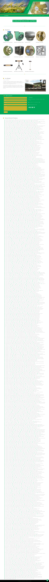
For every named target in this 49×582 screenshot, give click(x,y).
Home (32, 15)
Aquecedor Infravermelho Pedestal (19, 71)
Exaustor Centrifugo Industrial (19, 42)
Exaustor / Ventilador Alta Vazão (41, 56)
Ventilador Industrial (39, 42)
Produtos (39, 15)
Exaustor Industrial (6, 56)
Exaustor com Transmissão (7, 42)
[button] (3, 7)
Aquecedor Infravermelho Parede (8, 71)
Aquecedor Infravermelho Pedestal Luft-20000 (30, 71)
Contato (43, 15)
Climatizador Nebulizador (29, 56)
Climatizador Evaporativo (18, 56)
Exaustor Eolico (27, 42)
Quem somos (36, 15)
